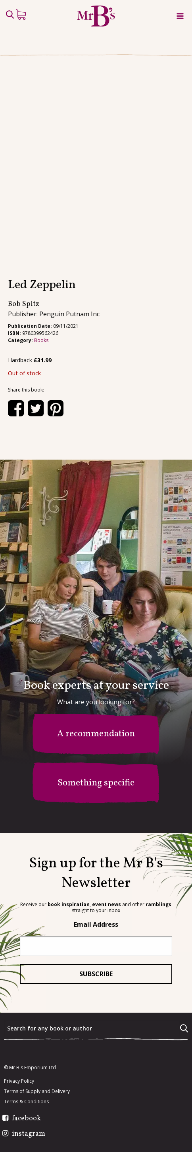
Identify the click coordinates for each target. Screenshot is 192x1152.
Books (41, 340)
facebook (26, 1118)
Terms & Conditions (26, 1101)
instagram (28, 1134)
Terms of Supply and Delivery (37, 1091)
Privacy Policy (19, 1081)
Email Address (96, 924)
